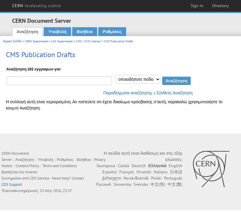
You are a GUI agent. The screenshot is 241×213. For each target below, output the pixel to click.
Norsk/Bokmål (136, 178)
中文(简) (157, 184)
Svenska (141, 184)
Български (106, 165)
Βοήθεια (85, 31)
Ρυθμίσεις (112, 31)
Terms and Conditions (60, 165)
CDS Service (39, 178)
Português (173, 178)
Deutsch (138, 165)
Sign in (197, 5)
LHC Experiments (62, 41)
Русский (103, 184)
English (175, 165)
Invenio (31, 172)
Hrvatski (143, 172)
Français (126, 172)
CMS (78, 41)
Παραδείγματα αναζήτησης (127, 93)
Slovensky (122, 184)
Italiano (161, 172)
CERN (36, 5)
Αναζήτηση (27, 31)
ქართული (111, 178)
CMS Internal (93, 41)
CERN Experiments (36, 41)
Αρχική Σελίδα (12, 41)
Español (109, 172)
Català (123, 165)
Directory (220, 5)
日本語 (176, 172)
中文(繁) (175, 184)
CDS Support (11, 184)
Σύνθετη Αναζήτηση (174, 93)
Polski (156, 178)
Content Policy (27, 165)
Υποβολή (57, 31)
